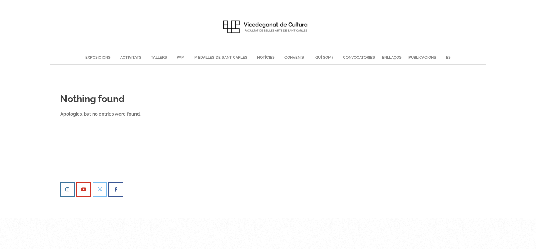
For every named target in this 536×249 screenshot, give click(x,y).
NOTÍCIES (266, 57)
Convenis (294, 57)
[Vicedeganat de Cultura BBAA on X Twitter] (100, 189)
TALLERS (159, 57)
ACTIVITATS (130, 57)
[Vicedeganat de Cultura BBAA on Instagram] (67, 189)
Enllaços (392, 57)
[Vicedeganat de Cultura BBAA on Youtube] (83, 189)
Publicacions (422, 57)
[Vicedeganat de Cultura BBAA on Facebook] (115, 189)
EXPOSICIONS (98, 57)
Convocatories (359, 57)
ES (448, 57)
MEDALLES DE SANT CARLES (220, 57)
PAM (181, 57)
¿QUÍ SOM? (323, 57)
